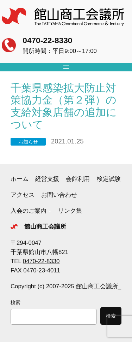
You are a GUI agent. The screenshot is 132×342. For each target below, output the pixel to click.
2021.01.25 (67, 141)
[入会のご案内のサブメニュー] (49, 211)
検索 (15, 302)
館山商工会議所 (45, 226)
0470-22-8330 (47, 40)
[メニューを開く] (66, 67)
